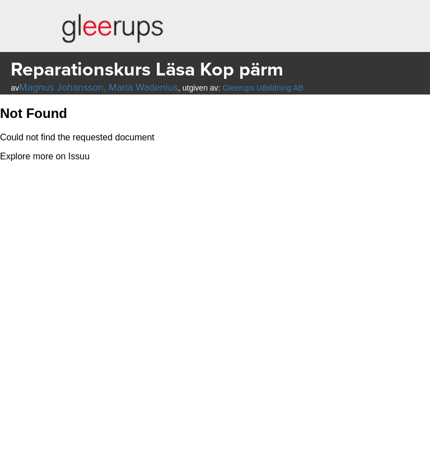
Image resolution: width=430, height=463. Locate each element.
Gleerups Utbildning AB (262, 87)
